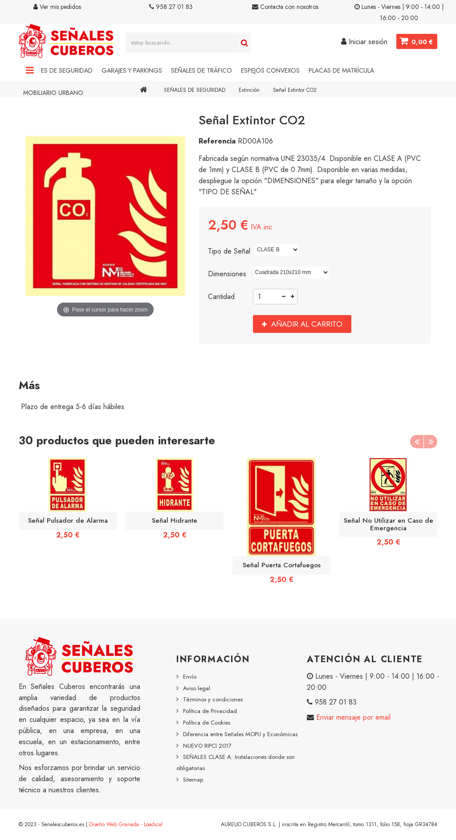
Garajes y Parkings (132, 70)
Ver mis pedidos (57, 6)
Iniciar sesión (364, 42)
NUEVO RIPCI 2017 (207, 746)
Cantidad (221, 296)
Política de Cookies (206, 722)
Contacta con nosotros (285, 6)
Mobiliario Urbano (53, 92)
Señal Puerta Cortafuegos (282, 565)
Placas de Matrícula (341, 70)
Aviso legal (196, 688)
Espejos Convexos (270, 70)
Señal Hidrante (174, 520)
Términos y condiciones (213, 699)
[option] (67, 501)
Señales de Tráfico (201, 70)
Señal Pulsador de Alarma (68, 520)
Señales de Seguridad (58, 70)
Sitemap (193, 779)
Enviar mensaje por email (352, 717)
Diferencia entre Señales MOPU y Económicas (240, 734)
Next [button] (430, 441)
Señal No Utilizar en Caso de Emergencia (388, 524)
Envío (189, 676)
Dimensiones (228, 274)
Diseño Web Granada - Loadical (126, 824)
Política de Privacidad (210, 711)
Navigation (30, 70)
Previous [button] (416, 441)
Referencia (217, 141)
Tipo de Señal (230, 251)
